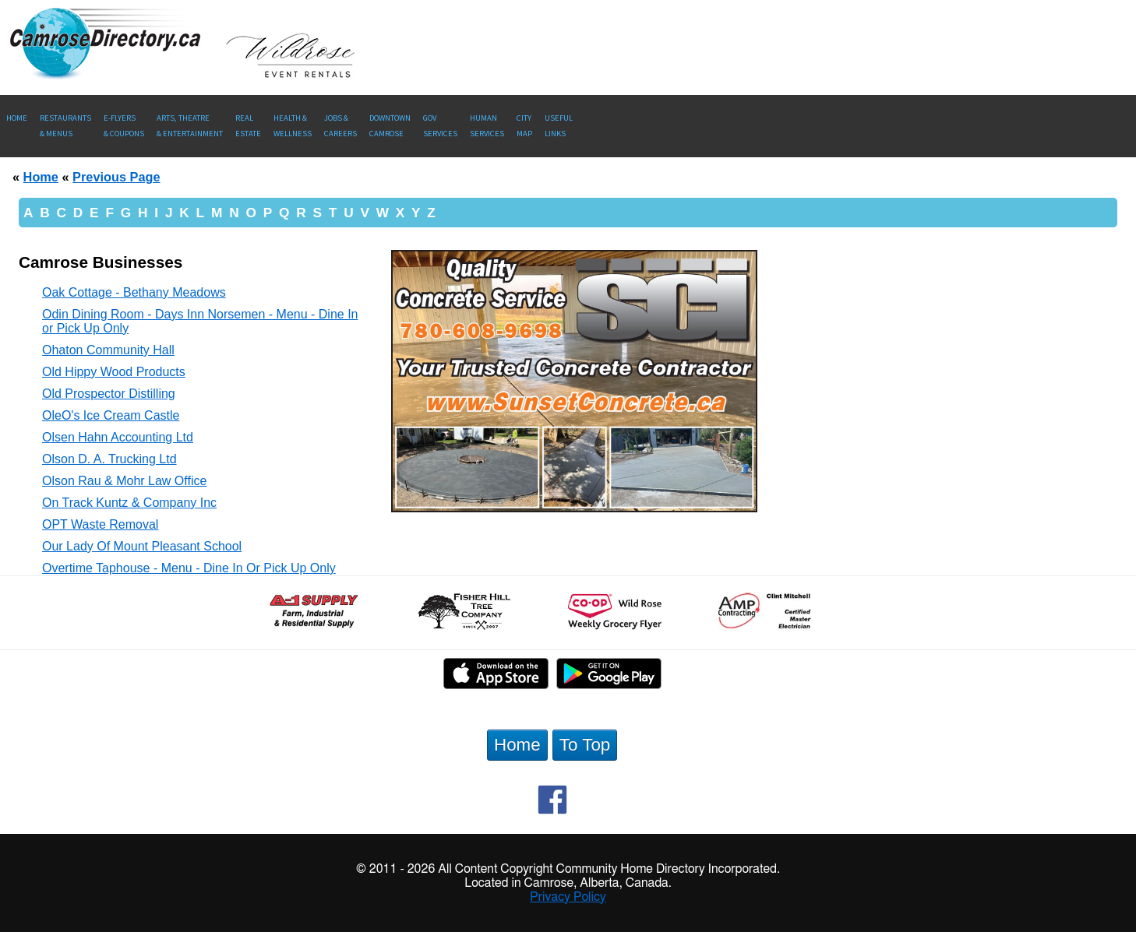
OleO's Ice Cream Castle (110, 415)
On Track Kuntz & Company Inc (129, 502)
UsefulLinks (559, 126)
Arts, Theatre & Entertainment (190, 126)
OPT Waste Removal (100, 524)
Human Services (487, 126)
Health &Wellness (292, 126)
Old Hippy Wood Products (113, 371)
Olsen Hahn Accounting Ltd (117, 437)
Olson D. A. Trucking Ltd (109, 459)
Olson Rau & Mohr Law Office (124, 480)
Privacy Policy (568, 897)
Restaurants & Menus (65, 126)
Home (16, 118)
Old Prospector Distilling (108, 393)
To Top (585, 744)
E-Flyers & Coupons (124, 126)
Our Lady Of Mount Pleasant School (142, 546)
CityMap (524, 126)
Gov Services (440, 126)
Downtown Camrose (390, 126)
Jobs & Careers (340, 126)
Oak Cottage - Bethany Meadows (134, 292)
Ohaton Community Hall (108, 350)
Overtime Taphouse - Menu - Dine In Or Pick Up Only (189, 568)
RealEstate (248, 126)
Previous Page (116, 177)
